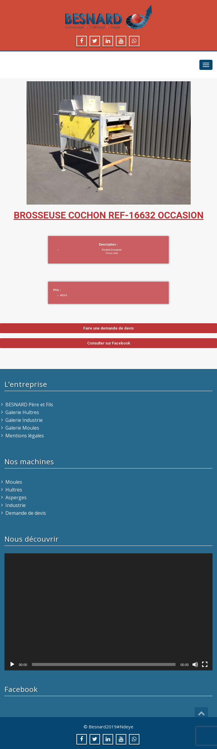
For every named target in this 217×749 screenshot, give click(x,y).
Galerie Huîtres (22, 412)
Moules (13, 482)
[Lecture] (12, 664)
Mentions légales (24, 435)
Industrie (15, 505)
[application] (108, 611)
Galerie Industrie (24, 420)
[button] (108, 328)
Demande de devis (25, 513)
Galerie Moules (22, 428)
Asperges (16, 497)
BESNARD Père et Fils (29, 404)
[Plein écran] (205, 664)
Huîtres (13, 489)
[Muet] (195, 664)
